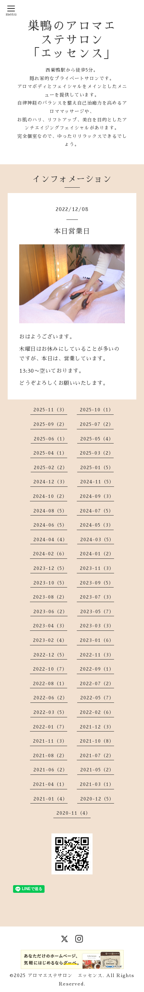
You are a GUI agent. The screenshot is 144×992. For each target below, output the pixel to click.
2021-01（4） (50, 799)
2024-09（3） (97, 496)
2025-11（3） (50, 410)
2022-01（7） (50, 727)
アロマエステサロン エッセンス (65, 975)
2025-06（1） (51, 439)
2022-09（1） (97, 669)
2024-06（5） (50, 525)
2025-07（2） (97, 424)
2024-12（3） (50, 482)
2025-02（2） (51, 467)
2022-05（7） (97, 698)
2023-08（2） (50, 597)
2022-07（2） (97, 683)
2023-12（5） (50, 568)
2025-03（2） (97, 453)
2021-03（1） (97, 784)
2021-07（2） (97, 755)
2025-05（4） (97, 439)
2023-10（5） (50, 583)
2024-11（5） (97, 482)
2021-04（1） (50, 784)
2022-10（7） (50, 669)
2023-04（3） (50, 626)
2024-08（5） (50, 511)
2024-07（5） (97, 511)
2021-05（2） (97, 770)
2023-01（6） (97, 640)
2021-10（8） (97, 741)
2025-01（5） (97, 467)
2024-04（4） (50, 539)
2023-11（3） (97, 568)
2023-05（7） (97, 611)
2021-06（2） (50, 770)
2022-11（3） (97, 655)
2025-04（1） (50, 453)
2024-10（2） (50, 496)
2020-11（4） (73, 813)
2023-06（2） (50, 611)
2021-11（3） (50, 741)
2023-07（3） (97, 597)
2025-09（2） (50, 424)
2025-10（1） (97, 410)
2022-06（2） (50, 698)
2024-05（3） (97, 525)
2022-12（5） (50, 655)
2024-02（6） (50, 554)
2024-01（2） (97, 554)
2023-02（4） (50, 640)
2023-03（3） (97, 626)
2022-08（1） (50, 683)
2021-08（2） (50, 755)
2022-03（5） (50, 712)
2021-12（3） (97, 727)
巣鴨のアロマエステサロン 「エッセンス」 (72, 39)
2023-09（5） (97, 583)
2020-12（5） (97, 799)
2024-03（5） (97, 539)
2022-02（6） (97, 712)
